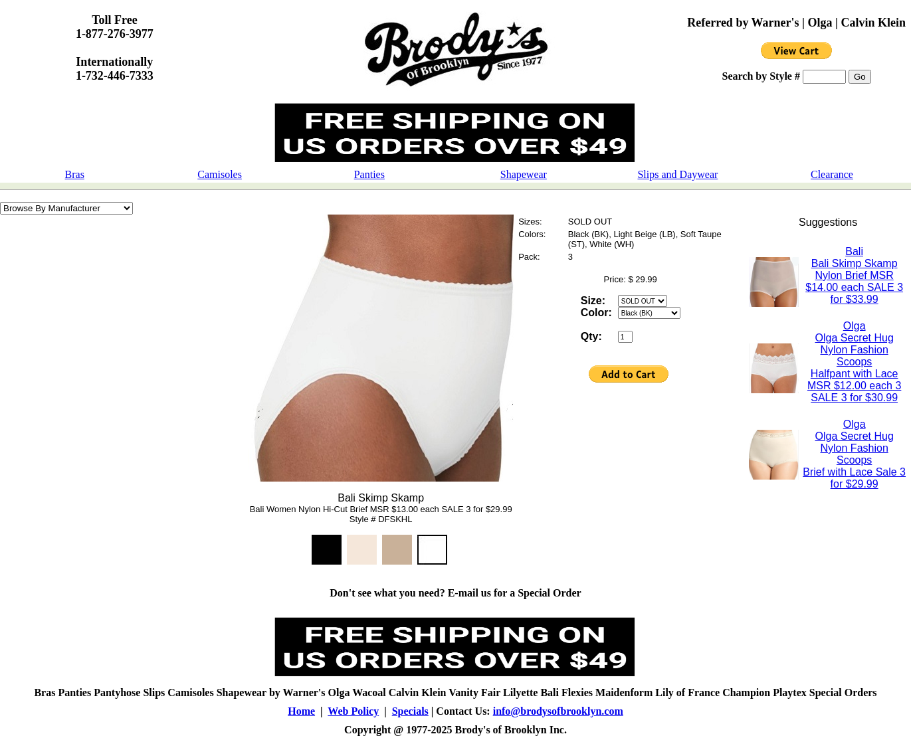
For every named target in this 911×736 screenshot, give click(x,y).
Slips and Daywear (677, 174)
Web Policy (353, 711)
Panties (369, 174)
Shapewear (523, 174)
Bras (74, 174)
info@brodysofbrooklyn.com (558, 711)
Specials (410, 711)
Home (301, 711)
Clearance (832, 174)
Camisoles (219, 174)
